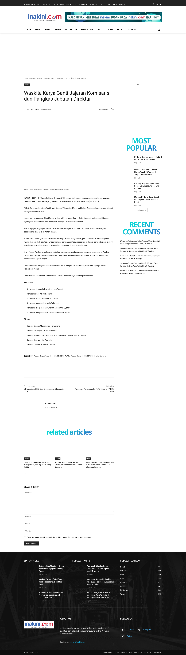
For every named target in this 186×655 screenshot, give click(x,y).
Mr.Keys (123, 270)
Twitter (129, 636)
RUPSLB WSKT (89, 356)
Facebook (130, 630)
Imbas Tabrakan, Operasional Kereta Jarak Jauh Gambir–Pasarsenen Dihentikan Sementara (100, 464)
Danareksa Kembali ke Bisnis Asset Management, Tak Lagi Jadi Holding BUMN (37, 464)
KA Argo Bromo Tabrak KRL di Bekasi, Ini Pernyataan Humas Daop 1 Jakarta (68, 464)
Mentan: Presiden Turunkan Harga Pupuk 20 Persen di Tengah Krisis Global (145, 172)
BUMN (32, 78)
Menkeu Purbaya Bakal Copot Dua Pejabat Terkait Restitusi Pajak (146, 199)
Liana (122, 241)
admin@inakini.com (78, 642)
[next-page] (29, 473)
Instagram (147, 630)
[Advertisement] (93, 52)
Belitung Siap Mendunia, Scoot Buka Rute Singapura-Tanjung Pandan (147, 186)
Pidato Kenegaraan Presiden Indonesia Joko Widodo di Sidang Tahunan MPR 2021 (99, 595)
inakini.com (33, 109)
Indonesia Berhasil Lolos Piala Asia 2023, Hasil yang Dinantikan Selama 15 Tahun (100, 581)
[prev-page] (25, 473)
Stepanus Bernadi (127, 248)
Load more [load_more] (141, 210)
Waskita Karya (101, 356)
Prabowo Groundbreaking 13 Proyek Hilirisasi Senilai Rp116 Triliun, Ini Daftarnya (52, 595)
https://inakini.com (51, 407)
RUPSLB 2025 (58, 356)
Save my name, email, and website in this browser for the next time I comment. (59, 537)
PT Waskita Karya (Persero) (41, 356)
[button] (159, 30)
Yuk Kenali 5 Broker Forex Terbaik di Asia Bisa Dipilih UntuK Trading (98, 568)
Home (26, 78)
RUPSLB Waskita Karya (73, 356)
